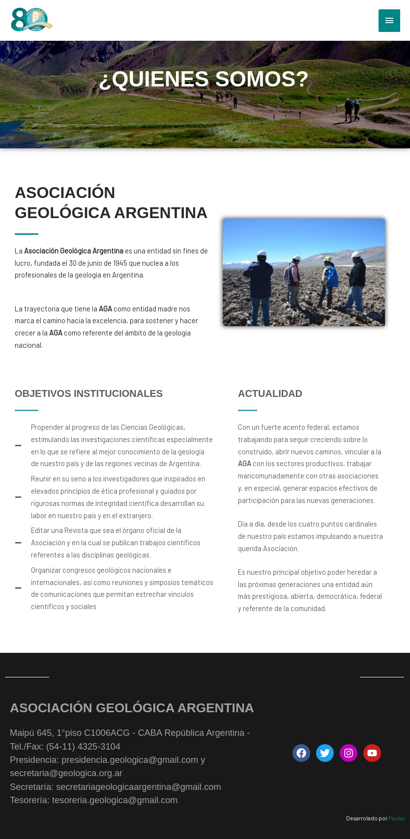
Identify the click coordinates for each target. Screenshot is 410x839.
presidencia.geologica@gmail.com (129, 760)
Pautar (396, 817)
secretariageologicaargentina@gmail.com (138, 787)
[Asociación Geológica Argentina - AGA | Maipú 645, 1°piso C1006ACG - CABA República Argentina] (31, 20)
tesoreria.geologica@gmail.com (114, 800)
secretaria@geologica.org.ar (66, 773)
